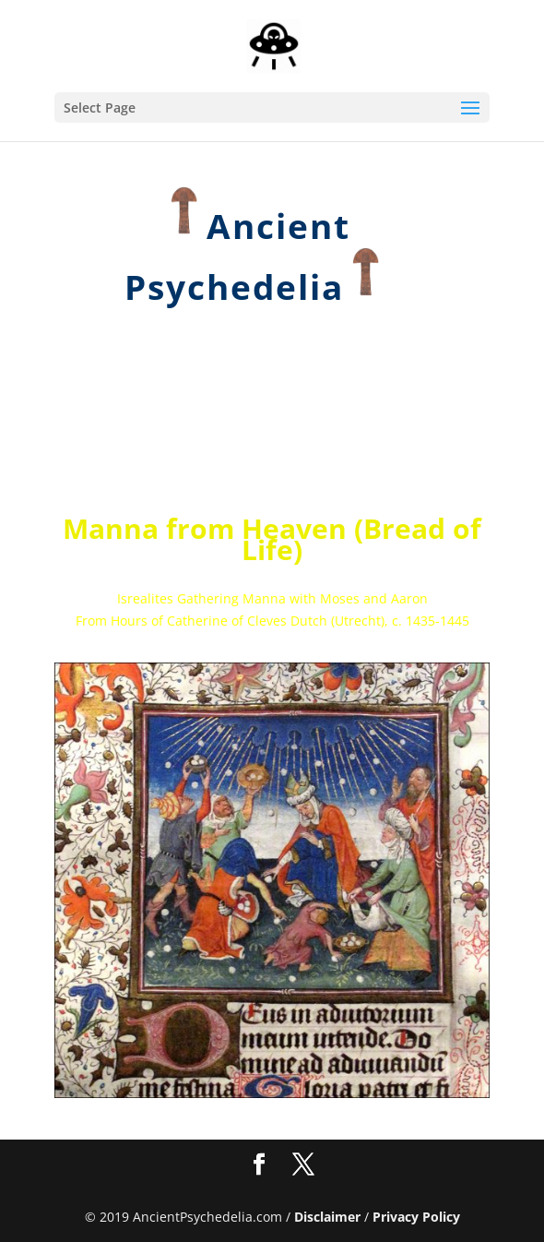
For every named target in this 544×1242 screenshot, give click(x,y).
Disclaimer (327, 1216)
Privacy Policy (416, 1216)
